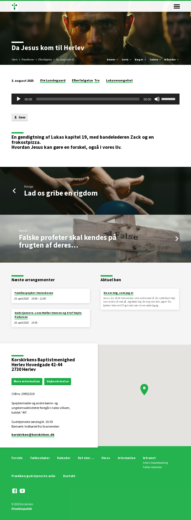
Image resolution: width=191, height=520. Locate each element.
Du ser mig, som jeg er (118, 293)
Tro (96, 80)
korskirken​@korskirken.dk (32, 434)
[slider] (87, 99)
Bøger (141, 59)
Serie (127, 59)
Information (127, 458)
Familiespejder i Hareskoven (33, 293)
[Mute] (157, 99)
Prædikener (28, 59)
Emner (113, 59)
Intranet (149, 458)
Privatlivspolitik (21, 509)
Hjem (14, 59)
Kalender (63, 458)
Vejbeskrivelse (58, 381)
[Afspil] (18, 99)
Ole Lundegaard (53, 80)
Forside (17, 458)
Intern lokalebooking (155, 462)
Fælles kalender (152, 467)
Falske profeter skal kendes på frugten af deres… (67, 241)
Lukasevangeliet (119, 80)
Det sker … (86, 458)
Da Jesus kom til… (66, 59)
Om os (105, 458)
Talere (155, 59)
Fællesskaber (40, 458)
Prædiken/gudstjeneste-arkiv (33, 476)
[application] (95, 99)
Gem (19, 117)
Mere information (27, 381)
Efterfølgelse (45, 59)
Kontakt (69, 476)
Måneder (171, 59)
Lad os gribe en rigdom (61, 192)
